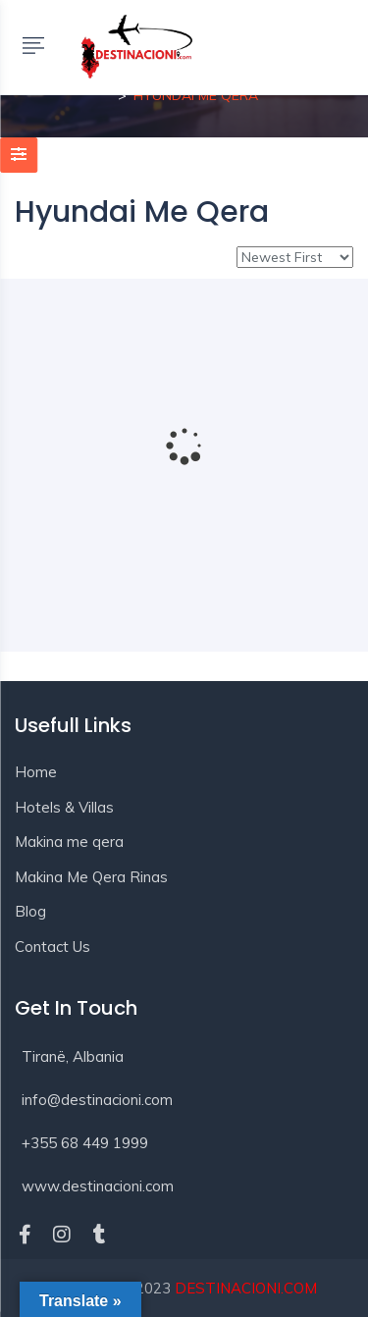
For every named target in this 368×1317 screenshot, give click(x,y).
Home (36, 772)
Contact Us (52, 946)
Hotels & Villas (64, 807)
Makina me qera (69, 841)
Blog (30, 911)
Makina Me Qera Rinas (91, 877)
